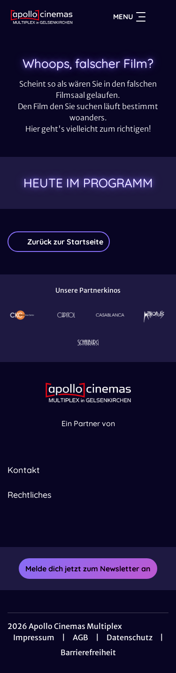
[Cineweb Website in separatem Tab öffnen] (88, 433)
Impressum (33, 637)
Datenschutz (130, 637)
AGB (80, 637)
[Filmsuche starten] (159, 16)
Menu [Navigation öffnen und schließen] (129, 17)
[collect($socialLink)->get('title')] (78, 526)
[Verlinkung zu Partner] (22, 315)
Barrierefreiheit (88, 652)
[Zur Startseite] (42, 16)
